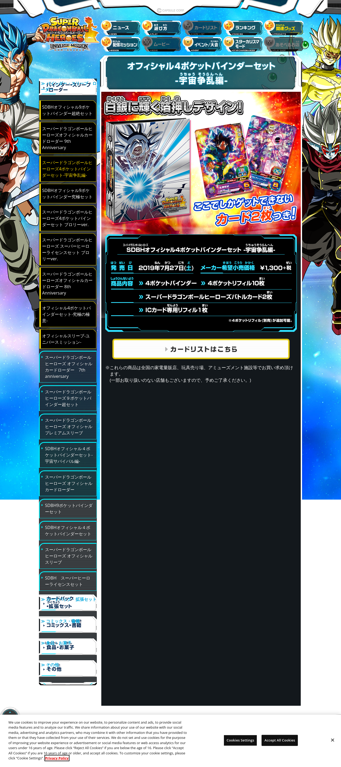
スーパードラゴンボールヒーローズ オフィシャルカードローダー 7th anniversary (68, 363)
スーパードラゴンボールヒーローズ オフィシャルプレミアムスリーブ (68, 423)
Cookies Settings (240, 743)
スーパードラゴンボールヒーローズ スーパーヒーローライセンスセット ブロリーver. (67, 245)
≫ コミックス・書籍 (68, 618)
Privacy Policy (57, 762)
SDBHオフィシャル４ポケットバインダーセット (68, 527)
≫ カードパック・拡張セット (68, 600)
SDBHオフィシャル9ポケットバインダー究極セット (67, 190)
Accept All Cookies (279, 743)
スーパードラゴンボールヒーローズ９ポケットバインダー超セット (68, 394)
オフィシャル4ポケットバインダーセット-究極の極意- (66, 310)
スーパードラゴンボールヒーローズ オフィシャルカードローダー (68, 479)
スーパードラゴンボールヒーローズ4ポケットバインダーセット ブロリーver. (67, 214)
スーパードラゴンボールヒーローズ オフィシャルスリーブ (68, 552)
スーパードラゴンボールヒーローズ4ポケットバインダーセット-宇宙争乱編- (67, 165)
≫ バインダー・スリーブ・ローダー (68, 88)
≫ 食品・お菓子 (68, 637)
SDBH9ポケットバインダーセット (69, 505)
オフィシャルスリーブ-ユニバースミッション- (66, 335)
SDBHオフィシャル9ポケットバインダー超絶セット (67, 106)
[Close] (332, 744)
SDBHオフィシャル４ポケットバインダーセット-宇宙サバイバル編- (69, 451)
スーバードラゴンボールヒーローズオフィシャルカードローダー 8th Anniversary (67, 279)
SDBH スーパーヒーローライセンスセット (67, 577)
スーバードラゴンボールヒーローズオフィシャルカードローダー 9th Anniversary (67, 134)
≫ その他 (68, 655)
